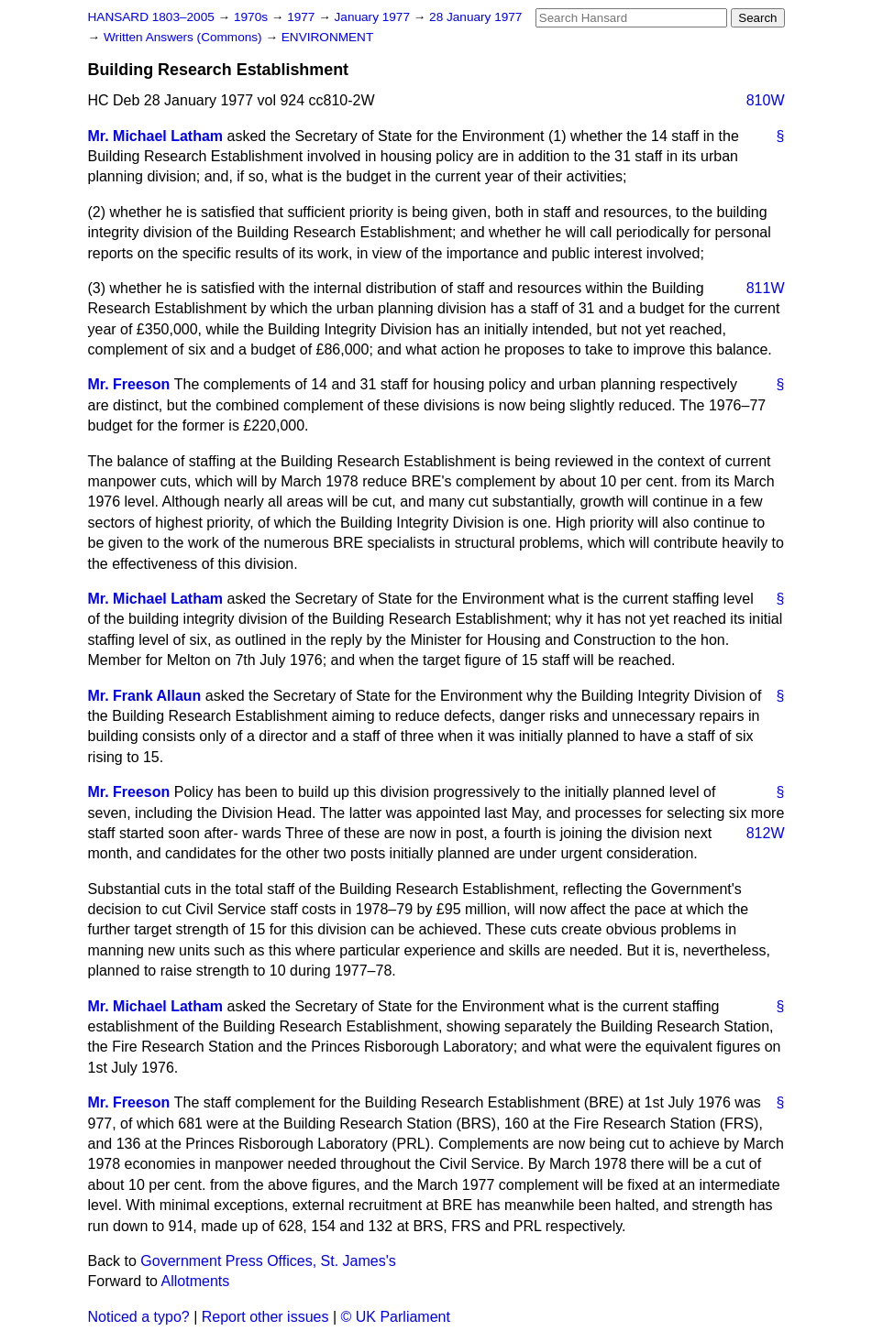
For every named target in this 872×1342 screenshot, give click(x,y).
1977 (302, 17)
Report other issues (265, 1317)
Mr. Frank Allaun (145, 696)
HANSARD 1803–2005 (151, 17)
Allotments (195, 1281)
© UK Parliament (395, 1317)
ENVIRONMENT (327, 37)
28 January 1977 (475, 17)
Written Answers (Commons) (185, 37)
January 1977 (374, 17)
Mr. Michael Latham (156, 136)
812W (765, 833)
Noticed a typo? (139, 1317)
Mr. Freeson (129, 384)
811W (765, 288)
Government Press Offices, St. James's (267, 1261)
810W (765, 100)
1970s (252, 17)
